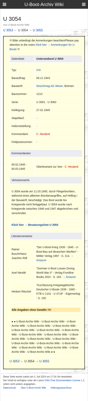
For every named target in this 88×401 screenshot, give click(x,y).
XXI (38, 70)
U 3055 (38, 30)
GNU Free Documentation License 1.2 (64, 380)
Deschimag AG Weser (49, 86)
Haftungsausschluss (61, 387)
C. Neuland (43, 134)
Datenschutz (9, 387)
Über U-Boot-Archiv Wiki (33, 387)
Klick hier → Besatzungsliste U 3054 (34, 224)
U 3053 (8, 30)
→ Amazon (69, 276)
